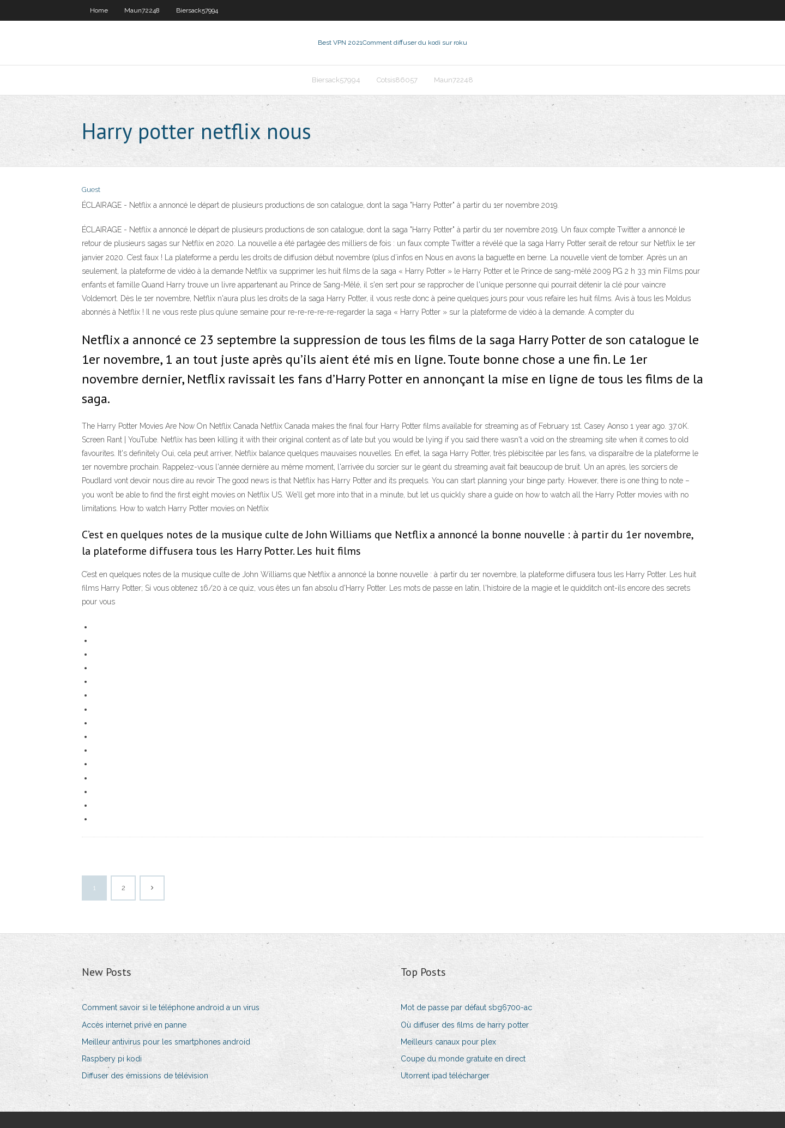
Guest (91, 189)
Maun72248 (142, 10)
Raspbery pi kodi (112, 1058)
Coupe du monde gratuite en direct (463, 1058)
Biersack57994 (197, 10)
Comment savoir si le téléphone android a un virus (170, 1007)
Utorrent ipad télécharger (445, 1075)
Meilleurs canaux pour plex (448, 1041)
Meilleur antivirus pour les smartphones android (166, 1041)
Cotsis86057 (397, 80)
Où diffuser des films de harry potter (465, 1025)
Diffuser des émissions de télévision (145, 1075)
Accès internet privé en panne (134, 1025)
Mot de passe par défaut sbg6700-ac (466, 1007)
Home (99, 10)
